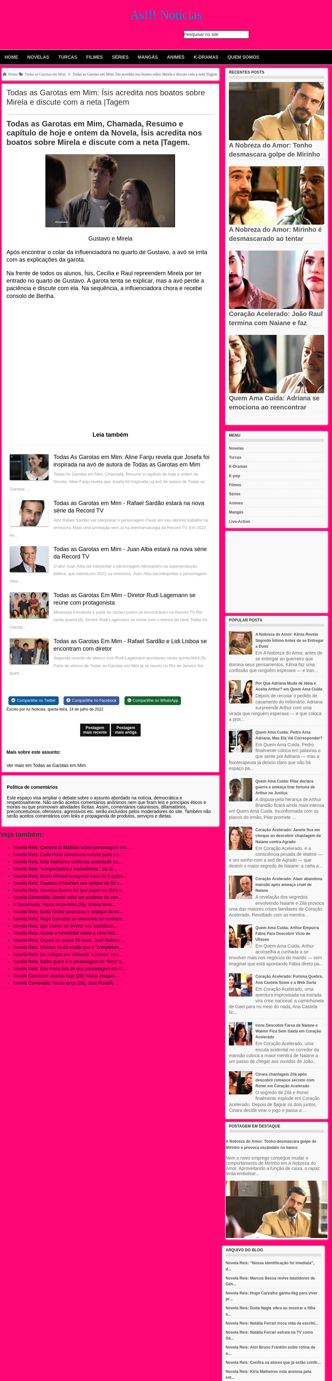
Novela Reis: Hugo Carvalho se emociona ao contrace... (69, 918)
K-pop (234, 476)
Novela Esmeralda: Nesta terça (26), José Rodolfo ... (66, 983)
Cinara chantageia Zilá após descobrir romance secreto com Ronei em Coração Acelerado (284, 1080)
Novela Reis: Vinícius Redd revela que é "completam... (68, 947)
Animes (175, 57)
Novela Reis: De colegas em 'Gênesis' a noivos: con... (67, 954)
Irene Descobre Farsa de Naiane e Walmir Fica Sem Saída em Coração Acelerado (288, 1031)
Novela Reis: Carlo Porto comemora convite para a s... (68, 854)
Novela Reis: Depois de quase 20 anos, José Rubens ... (69, 940)
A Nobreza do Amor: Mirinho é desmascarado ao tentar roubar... (275, 238)
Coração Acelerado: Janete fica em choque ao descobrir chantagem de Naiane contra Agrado (288, 836)
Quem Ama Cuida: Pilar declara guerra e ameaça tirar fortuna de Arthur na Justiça (285, 787)
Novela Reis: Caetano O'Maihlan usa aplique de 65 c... (68, 883)
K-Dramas (206, 57)
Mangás (148, 57)
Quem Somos (243, 57)
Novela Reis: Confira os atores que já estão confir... (273, 1362)
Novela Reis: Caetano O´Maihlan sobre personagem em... (71, 847)
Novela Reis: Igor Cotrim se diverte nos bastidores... (65, 925)
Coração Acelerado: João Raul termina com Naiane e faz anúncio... (276, 323)
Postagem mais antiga (125, 730)
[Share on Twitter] (33, 700)
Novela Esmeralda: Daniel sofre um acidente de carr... (67, 897)
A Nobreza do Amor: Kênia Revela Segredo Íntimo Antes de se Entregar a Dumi (289, 640)
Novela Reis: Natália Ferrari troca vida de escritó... (272, 1323)
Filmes (94, 57)
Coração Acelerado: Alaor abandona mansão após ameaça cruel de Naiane (289, 885)
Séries (120, 57)
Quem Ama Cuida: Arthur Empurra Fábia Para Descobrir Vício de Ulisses (287, 934)
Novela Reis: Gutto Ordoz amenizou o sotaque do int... (68, 911)
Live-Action (239, 521)
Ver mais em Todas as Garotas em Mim (46, 765)
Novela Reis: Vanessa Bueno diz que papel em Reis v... (69, 890)
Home (11, 57)
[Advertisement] (276, 571)
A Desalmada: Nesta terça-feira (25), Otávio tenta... (64, 904)
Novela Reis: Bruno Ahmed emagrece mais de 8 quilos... (70, 876)
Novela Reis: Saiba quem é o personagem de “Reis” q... (69, 961)
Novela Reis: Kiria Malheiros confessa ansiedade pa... (67, 861)
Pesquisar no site (201, 34)
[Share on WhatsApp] (152, 700)
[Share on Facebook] (91, 700)
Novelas (38, 57)
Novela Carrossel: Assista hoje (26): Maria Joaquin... (66, 975)
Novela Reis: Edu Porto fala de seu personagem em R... (69, 968)
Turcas (67, 57)
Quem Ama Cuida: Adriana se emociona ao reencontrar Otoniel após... (274, 407)
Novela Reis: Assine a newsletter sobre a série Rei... (65, 933)
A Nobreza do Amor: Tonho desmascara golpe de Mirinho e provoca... (274, 154)
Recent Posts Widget (243, 422)
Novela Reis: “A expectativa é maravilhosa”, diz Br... (65, 868)
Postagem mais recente (95, 730)
